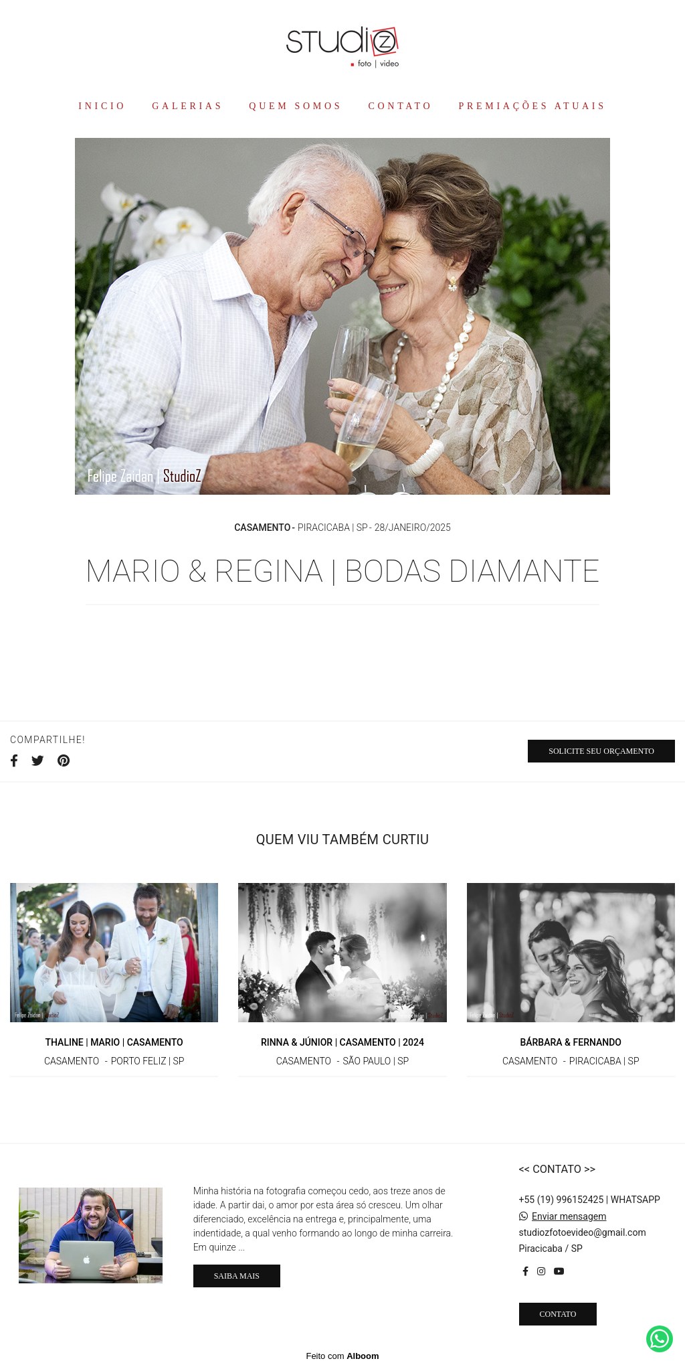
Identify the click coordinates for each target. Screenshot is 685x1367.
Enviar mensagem (569, 1216)
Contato (558, 1314)
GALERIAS (187, 106)
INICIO (102, 106)
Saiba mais (237, 1276)
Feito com (342, 1356)
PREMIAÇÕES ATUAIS (533, 106)
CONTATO (401, 106)
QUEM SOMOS (295, 106)
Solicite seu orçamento (601, 751)
